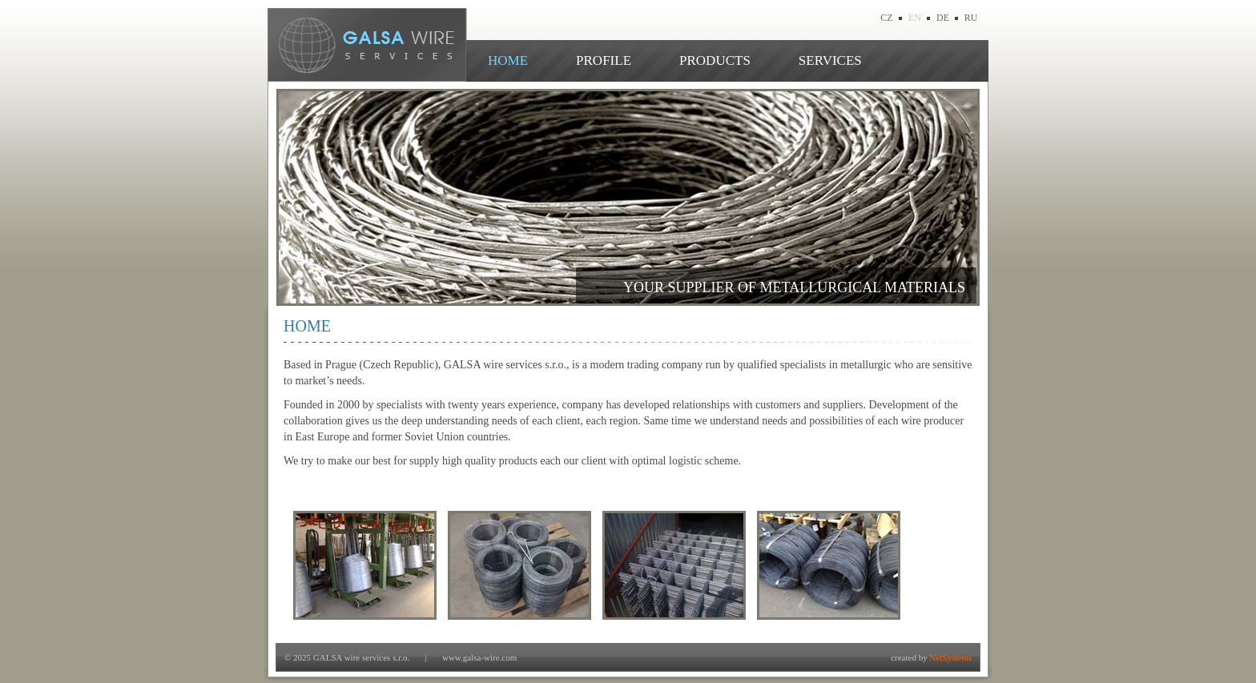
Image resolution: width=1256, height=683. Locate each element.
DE (942, 17)
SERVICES (830, 60)
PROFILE (603, 60)
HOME (508, 60)
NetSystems (950, 657)
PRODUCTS (715, 60)
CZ (886, 17)
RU (971, 17)
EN (914, 17)
